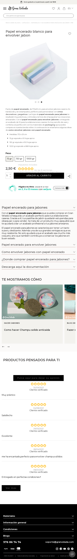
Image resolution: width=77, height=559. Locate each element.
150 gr (19, 159)
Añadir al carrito (38, 175)
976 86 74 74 (12, 542)
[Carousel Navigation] (38, 346)
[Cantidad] (9, 176)
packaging (50, 125)
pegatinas (23, 114)
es (70, 8)
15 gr (9, 159)
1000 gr (30, 159)
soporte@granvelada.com (59, 542)
